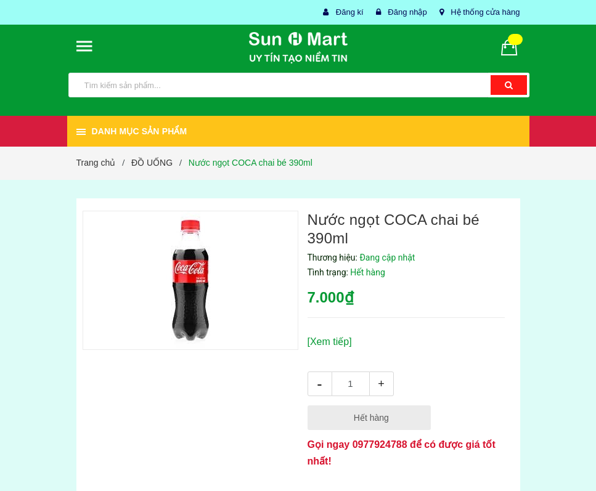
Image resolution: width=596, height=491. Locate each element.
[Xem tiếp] (330, 341)
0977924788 (380, 444)
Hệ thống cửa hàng (485, 12)
